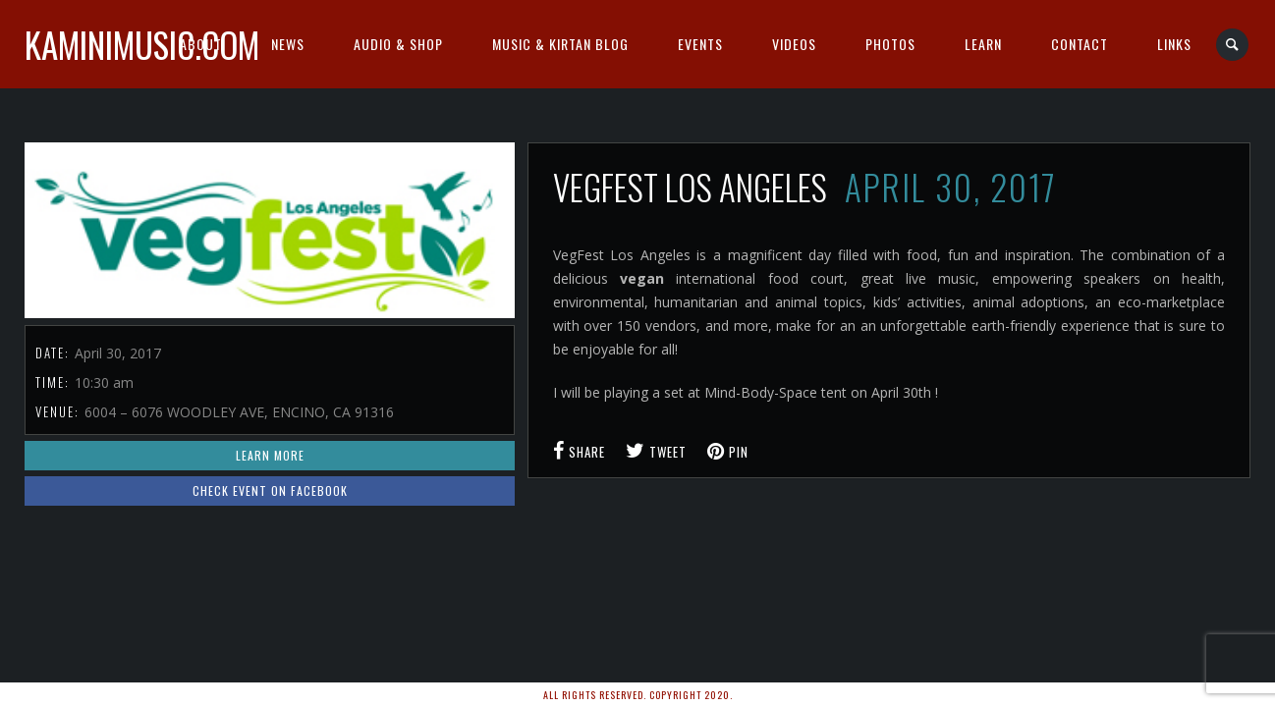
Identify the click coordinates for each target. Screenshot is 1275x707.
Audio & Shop (398, 43)
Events (700, 43)
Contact (1079, 43)
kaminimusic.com (142, 44)
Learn (983, 43)
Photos (890, 43)
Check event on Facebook (270, 490)
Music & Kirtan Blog (560, 43)
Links (1174, 43)
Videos (794, 43)
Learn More (270, 455)
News (288, 43)
